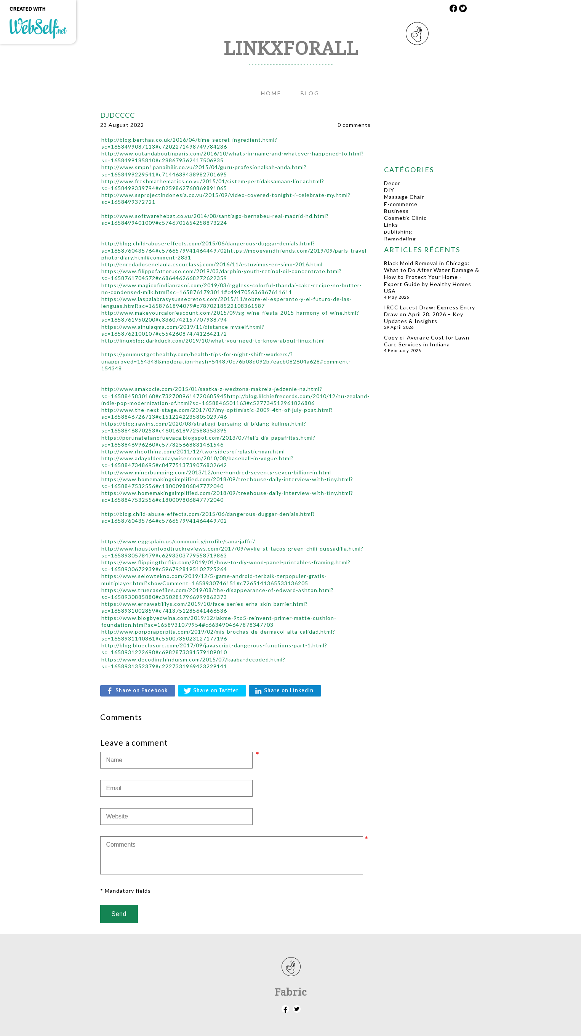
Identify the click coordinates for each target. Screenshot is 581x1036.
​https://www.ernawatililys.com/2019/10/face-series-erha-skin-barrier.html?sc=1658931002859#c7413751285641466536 (204, 607)
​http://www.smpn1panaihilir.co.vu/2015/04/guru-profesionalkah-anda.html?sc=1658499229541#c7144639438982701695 (204, 170)
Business (396, 211)
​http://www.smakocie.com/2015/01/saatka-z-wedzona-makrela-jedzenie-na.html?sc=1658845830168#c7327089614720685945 (211, 392)
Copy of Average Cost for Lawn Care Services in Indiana (426, 340)
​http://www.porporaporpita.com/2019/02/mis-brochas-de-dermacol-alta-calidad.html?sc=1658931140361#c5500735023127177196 (218, 635)
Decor (392, 183)
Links (391, 224)
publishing (398, 231)
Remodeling (400, 238)
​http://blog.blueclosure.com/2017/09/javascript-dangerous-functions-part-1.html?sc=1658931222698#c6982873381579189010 (214, 648)
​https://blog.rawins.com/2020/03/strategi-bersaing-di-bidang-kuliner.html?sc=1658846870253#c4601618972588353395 (203, 427)
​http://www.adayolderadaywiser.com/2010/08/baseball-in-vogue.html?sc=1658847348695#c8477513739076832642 (197, 461)
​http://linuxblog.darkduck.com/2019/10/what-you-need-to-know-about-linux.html (213, 340)
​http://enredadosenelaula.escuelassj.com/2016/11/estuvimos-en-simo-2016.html (212, 264)
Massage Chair (404, 197)
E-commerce (401, 204)
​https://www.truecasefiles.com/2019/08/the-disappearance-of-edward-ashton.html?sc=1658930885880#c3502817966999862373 (217, 593)
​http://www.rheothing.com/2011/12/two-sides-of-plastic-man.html (193, 451)
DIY (389, 190)
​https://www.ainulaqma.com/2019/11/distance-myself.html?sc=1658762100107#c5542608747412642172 (182, 330)
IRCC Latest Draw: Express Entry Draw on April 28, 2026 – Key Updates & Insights (429, 314)
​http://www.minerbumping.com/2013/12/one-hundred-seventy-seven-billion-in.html (216, 472)
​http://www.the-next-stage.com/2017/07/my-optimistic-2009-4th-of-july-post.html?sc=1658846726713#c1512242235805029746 (217, 413)
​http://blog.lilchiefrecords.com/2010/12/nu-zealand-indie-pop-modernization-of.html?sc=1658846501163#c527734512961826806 (235, 399)
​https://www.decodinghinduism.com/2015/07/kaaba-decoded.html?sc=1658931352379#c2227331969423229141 (193, 662)
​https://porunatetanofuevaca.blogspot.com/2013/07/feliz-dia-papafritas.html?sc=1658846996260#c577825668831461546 (208, 441)
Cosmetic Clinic (405, 218)
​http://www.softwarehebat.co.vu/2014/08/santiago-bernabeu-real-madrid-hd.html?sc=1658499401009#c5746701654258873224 (215, 219)
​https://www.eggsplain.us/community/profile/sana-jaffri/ (178, 541)
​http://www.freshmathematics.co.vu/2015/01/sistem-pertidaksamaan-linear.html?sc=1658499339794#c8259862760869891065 (212, 184)
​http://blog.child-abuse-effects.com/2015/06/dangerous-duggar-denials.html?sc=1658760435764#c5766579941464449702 (208, 246)
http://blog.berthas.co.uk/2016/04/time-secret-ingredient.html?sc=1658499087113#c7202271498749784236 (189, 143)
